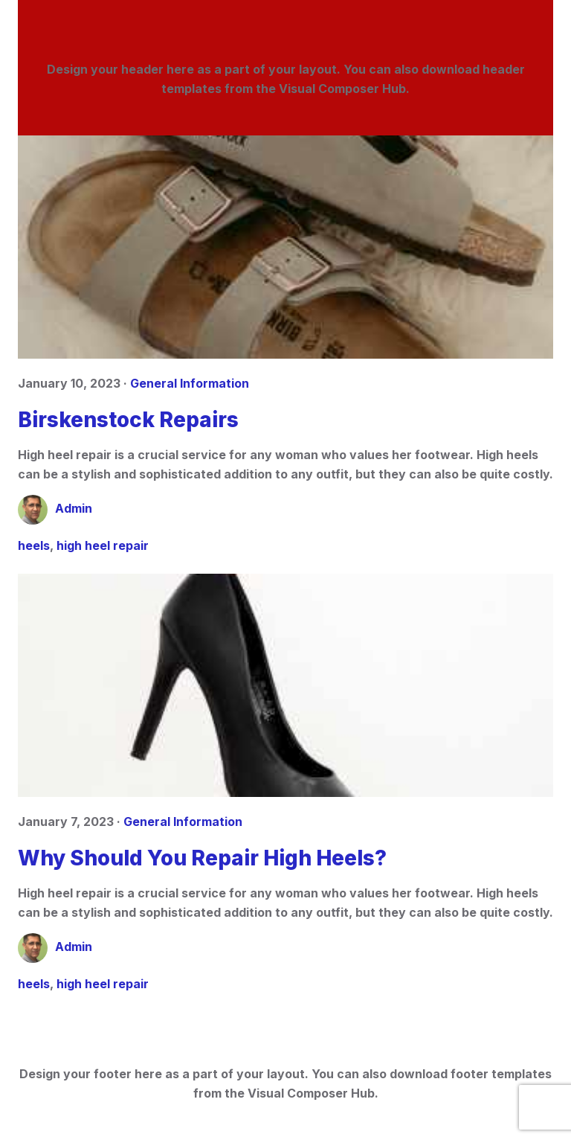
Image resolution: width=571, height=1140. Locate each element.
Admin (73, 508)
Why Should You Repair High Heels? (202, 858)
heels (34, 545)
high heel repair (103, 545)
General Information (189, 383)
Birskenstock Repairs (128, 419)
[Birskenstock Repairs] (285, 247)
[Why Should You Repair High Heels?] (285, 685)
